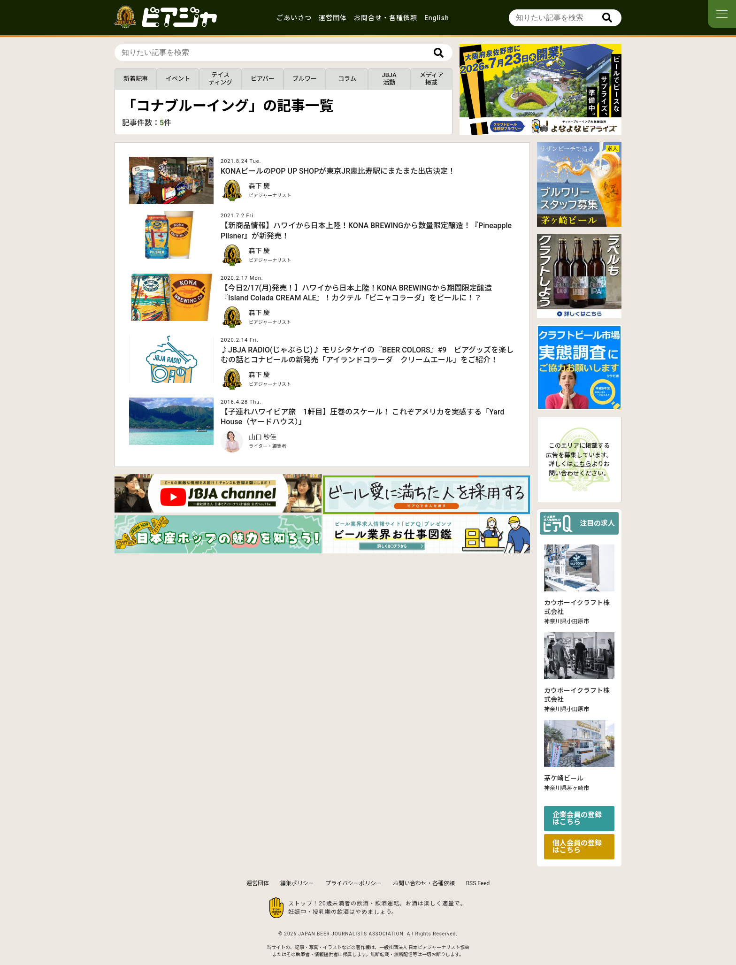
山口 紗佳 (262, 437)
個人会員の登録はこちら (577, 846)
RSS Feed (478, 883)
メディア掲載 (432, 78)
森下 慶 (259, 186)
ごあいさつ (294, 18)
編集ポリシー (297, 883)
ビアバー (263, 78)
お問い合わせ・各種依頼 (424, 883)
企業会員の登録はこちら (577, 818)
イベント (178, 78)
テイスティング (220, 78)
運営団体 (333, 18)
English (436, 18)
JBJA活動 (389, 78)
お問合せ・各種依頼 (385, 18)
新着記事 (135, 78)
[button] (537, 127)
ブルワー (304, 78)
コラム (347, 78)
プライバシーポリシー (353, 883)
